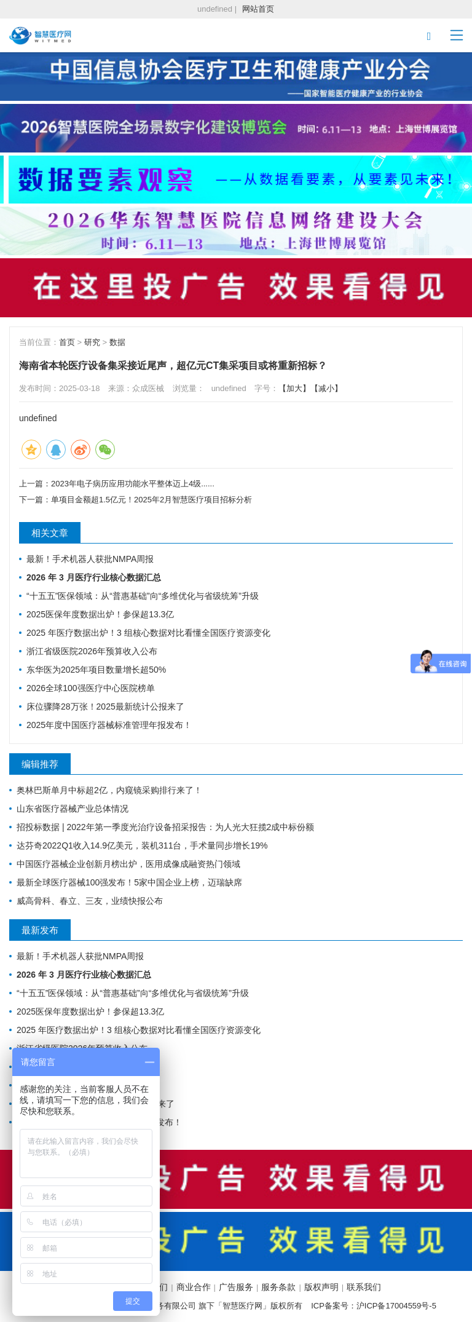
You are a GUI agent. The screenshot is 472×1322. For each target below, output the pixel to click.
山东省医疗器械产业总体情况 (72, 808)
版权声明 (321, 1287)
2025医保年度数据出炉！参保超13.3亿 (100, 614)
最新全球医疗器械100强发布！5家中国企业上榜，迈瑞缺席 (129, 882)
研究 (92, 342)
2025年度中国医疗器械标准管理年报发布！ (109, 725)
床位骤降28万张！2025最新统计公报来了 (105, 706)
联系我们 (364, 1287)
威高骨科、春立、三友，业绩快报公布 (90, 901)
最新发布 (40, 930)
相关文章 (49, 533)
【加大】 (294, 388)
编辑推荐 (40, 764)
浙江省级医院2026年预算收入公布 (91, 651)
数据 (117, 342)
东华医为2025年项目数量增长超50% (96, 670)
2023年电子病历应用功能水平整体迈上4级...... (132, 483)
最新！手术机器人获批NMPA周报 (90, 559)
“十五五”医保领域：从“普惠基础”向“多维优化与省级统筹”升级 (142, 596)
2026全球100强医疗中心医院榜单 (90, 688)
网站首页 (258, 9)
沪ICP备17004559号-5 (396, 1305)
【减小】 (326, 388)
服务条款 (278, 1287)
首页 (67, 342)
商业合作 (193, 1287)
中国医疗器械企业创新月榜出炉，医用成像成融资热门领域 (128, 864)
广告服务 (236, 1287)
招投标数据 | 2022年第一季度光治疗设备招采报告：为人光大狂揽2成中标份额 (165, 827)
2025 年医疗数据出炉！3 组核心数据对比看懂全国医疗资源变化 (148, 633)
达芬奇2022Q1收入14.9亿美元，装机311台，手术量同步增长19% (142, 845)
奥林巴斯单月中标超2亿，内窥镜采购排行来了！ (109, 790)
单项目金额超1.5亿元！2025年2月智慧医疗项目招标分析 (151, 499)
